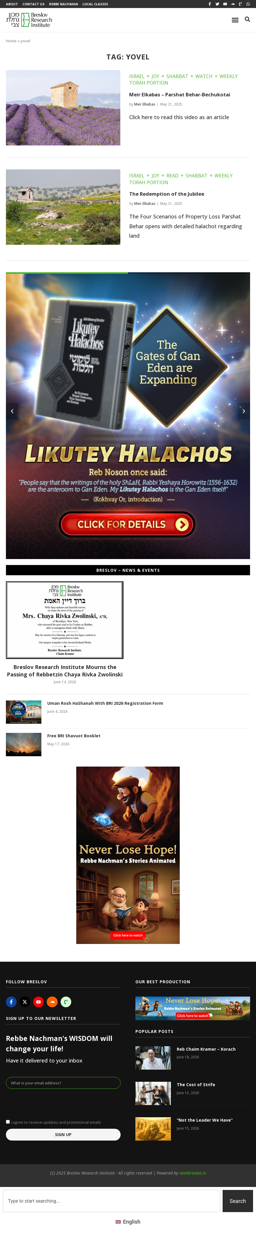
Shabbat (177, 77)
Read (172, 177)
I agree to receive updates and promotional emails (56, 1123)
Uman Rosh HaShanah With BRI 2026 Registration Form (105, 704)
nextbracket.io (192, 1174)
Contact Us (35, 4)
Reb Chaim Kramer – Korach (206, 1050)
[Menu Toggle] (235, 21)
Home (11, 42)
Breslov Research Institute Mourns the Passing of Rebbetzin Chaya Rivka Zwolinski (65, 672)
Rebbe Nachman (66, 4)
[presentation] (51, 1104)
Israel (137, 77)
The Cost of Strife (196, 1086)
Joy (155, 77)
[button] (12, 412)
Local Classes (100, 4)
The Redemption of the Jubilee (169, 195)
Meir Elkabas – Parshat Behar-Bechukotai (184, 95)
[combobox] (111, 1202)
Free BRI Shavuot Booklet (74, 737)
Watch (204, 77)
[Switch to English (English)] (128, 1223)
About (12, 4)
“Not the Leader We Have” (205, 1121)
